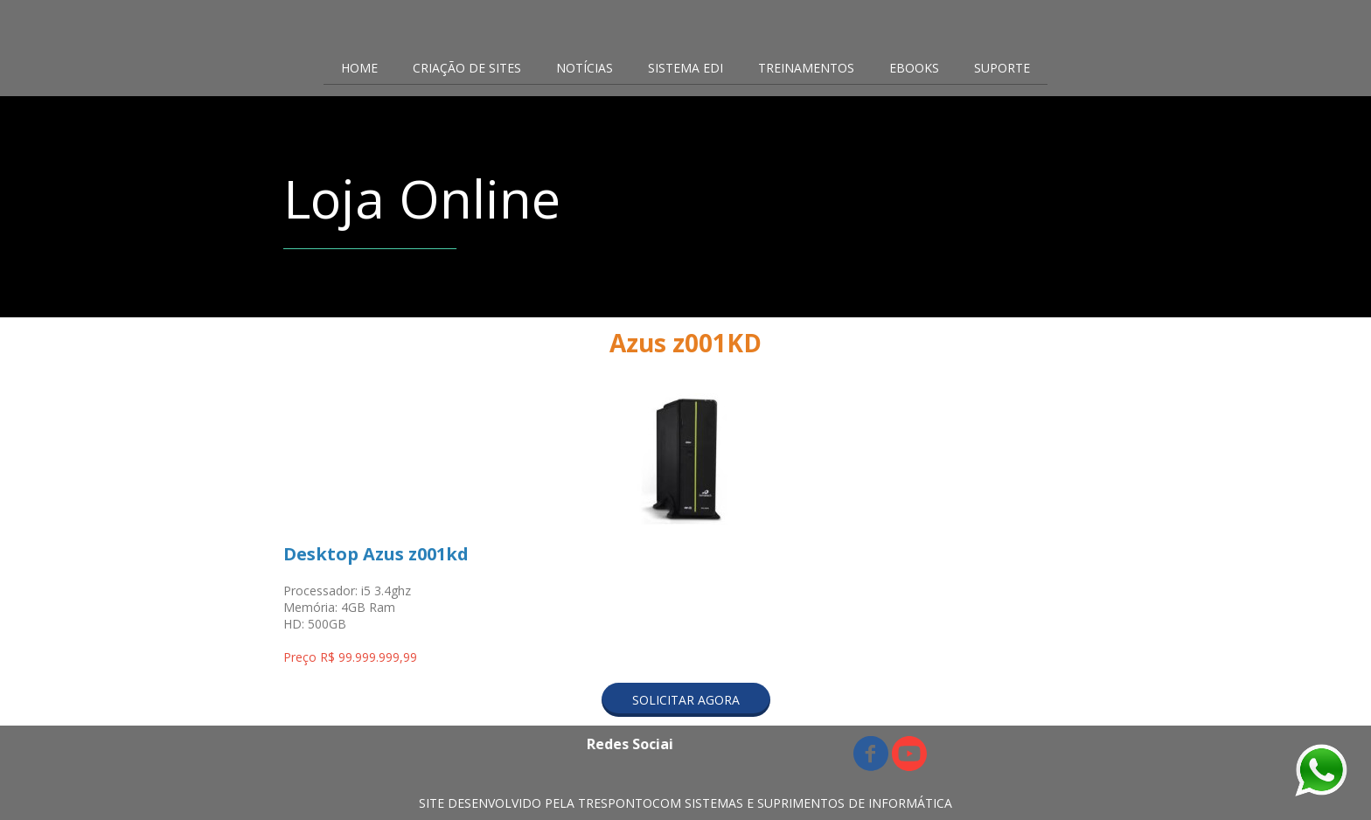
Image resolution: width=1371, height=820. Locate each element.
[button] (686, 700)
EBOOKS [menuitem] (914, 67)
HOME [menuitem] (359, 67)
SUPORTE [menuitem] (1002, 67)
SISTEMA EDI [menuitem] (685, 67)
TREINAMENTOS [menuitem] (806, 67)
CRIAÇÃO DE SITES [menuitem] (467, 67)
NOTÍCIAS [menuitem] (584, 67)
